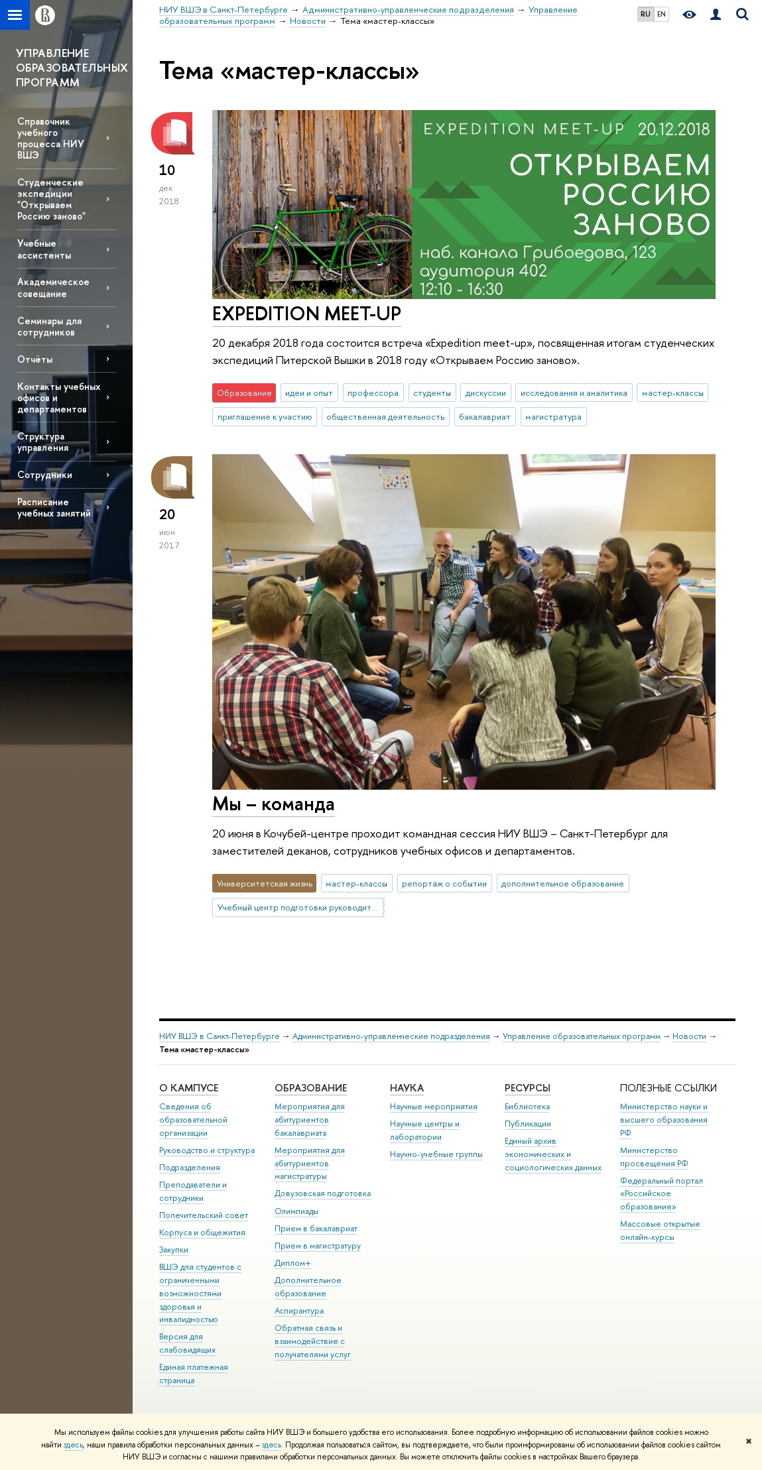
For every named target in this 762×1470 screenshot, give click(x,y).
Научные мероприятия (433, 1106)
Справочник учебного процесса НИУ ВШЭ (50, 138)
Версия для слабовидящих (187, 1343)
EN (661, 14)
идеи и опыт (309, 392)
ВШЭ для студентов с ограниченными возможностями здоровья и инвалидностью (200, 1293)
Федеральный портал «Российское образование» (661, 1194)
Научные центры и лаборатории (425, 1130)
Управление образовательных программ (582, 1036)
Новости (689, 1036)
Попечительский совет (203, 1215)
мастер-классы (673, 392)
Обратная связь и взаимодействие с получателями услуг (313, 1341)
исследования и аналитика (574, 392)
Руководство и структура (207, 1150)
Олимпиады (296, 1211)
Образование (311, 1088)
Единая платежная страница (193, 1373)
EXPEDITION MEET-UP (306, 313)
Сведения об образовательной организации (193, 1119)
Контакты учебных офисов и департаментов (58, 397)
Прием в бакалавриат (316, 1228)
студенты (432, 392)
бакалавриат (485, 416)
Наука (407, 1088)
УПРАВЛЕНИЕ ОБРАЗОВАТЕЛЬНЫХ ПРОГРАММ (72, 67)
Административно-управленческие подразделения (391, 1036)
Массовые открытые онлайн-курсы (660, 1230)
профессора (373, 392)
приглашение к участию (265, 416)
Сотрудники (44, 474)
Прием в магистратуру (318, 1245)
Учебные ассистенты (44, 249)
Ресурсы (527, 1088)
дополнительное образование (562, 883)
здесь (73, 1444)
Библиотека (527, 1106)
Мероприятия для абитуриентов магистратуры (310, 1163)
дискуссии (486, 392)
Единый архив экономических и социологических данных (553, 1154)
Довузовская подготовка (323, 1193)
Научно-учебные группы (436, 1154)
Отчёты (34, 359)
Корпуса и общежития (202, 1232)
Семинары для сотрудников (49, 326)
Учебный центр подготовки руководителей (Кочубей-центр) (301, 907)
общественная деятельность (385, 416)
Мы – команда (273, 803)
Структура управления (42, 442)
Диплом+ (293, 1262)
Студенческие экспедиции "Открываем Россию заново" (51, 199)
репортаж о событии (444, 883)
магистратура (553, 416)
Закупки (173, 1249)
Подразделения (189, 1167)
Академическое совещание (53, 287)
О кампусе (188, 1088)
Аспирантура (299, 1310)
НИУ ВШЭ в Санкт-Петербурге (219, 1036)
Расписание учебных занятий (54, 507)
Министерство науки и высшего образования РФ (664, 1119)
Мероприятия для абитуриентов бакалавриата (310, 1119)
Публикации (528, 1123)
